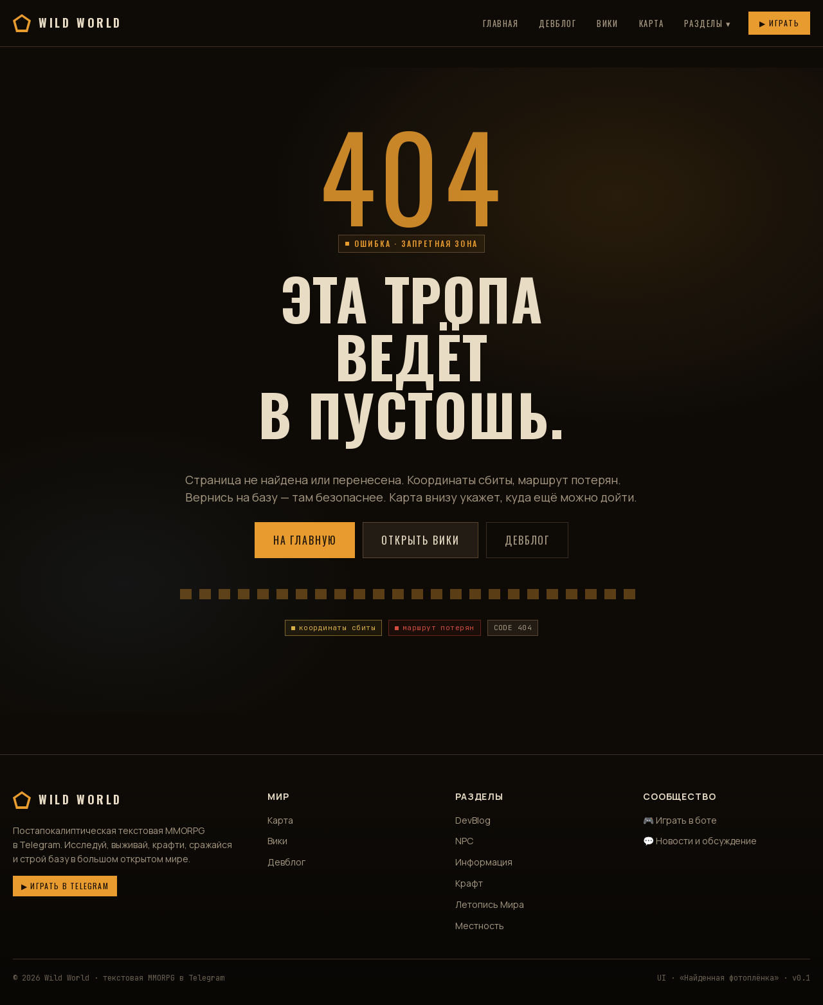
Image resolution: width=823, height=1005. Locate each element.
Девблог (557, 23)
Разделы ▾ (707, 23)
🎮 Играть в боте (680, 820)
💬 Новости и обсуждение (700, 841)
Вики (607, 23)
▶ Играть (779, 22)
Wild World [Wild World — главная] (67, 23)
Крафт (469, 883)
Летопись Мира (489, 904)
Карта (651, 23)
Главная (501, 23)
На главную (304, 540)
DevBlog (473, 820)
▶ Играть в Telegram (65, 885)
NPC (464, 841)
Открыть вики (420, 540)
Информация (483, 862)
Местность (479, 925)
